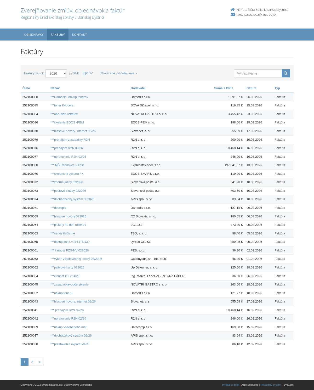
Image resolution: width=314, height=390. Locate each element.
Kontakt (79, 34)
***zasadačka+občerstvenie (70, 284)
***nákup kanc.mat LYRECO (70, 242)
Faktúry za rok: (34, 73)
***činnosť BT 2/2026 (65, 276)
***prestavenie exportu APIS (70, 344)
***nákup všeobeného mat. (69, 327)
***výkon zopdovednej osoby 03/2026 (76, 259)
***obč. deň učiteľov (64, 114)
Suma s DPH (223, 88)
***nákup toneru (61, 293)
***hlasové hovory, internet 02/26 (73, 301)
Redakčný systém (270, 384)
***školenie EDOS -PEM (67, 122)
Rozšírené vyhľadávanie (119, 73)
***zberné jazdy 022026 (67, 182)
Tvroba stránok (230, 384)
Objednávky (34, 34)
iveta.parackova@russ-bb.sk (256, 14)
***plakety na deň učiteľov (68, 225)
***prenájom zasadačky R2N (70, 139)
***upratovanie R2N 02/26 (68, 318)
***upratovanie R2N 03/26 (68, 156)
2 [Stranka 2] (32, 362)
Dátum (251, 88)
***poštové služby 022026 (68, 190)
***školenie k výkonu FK (67, 173)
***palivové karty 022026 (68, 267)
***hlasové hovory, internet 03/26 (73, 131)
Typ (277, 88)
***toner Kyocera (62, 105)
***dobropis (58, 208)
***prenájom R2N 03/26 (67, 148)
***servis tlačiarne (63, 233)
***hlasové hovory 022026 (68, 216)
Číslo (26, 88)
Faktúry (58, 34)
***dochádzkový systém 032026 (72, 199)
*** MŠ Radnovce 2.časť (67, 165)
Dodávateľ (138, 88)
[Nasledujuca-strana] (40, 362)
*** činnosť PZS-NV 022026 (70, 250)
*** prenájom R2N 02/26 (67, 310)
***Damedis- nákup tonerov (69, 97)
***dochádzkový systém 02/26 (71, 335)
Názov (55, 88)
